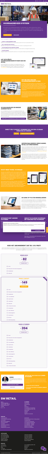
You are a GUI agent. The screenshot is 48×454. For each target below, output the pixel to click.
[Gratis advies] (47, 232)
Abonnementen (27, 404)
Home (2, 39)
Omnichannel (26, 418)
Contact (2, 406)
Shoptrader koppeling (28, 437)
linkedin (44, 387)
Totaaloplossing (27, 420)
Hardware (26, 411)
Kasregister (3, 423)
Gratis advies (16, 34)
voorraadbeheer (6, 39)
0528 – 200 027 (7, 404)
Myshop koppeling (4, 440)
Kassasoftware (3, 426)
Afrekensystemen (4, 418)
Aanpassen (24, 230)
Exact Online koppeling (5, 437)
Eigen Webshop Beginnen (5, 421)
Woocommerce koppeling (29, 439)
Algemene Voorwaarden (28, 413)
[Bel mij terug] (47, 230)
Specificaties (26, 410)
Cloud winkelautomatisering (6, 419)
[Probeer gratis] (47, 228)
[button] (46, 4)
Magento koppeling (4, 439)
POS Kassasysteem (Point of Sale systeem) (32, 419)
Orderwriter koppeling (28, 434)
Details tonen (41, 228)
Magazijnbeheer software (5, 427)
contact (28, 237)
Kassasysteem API (4, 438)
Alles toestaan (37, 230)
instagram (28, 388)
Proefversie (26, 406)
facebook (40, 387)
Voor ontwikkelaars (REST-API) (29, 409)
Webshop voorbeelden (28, 426)
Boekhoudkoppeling (4, 434)
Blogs (25, 405)
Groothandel (3, 420)
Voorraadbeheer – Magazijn (29, 423)
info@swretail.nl (6, 405)
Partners (26, 412)
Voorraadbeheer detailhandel (29, 422)
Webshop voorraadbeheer (29, 427)
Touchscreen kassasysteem (29, 421)
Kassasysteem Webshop (5, 425)
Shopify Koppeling (27, 440)
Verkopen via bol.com (28, 438)
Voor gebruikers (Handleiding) (30, 408)
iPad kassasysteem (4, 422)
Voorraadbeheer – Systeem (29, 425)
